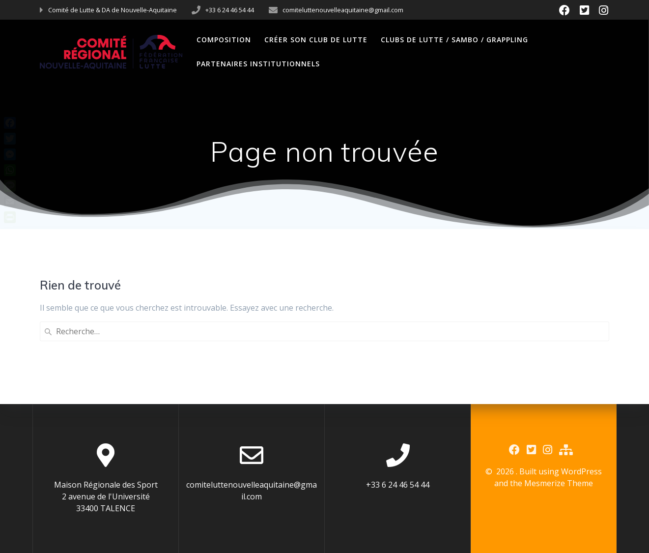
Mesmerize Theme (558, 483)
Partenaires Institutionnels (258, 63)
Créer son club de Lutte (315, 39)
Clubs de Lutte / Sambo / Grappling (454, 39)
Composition (224, 39)
